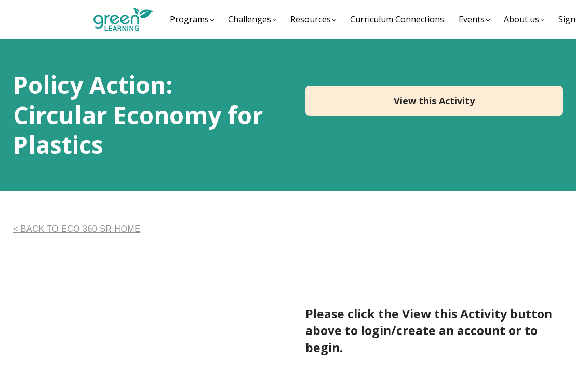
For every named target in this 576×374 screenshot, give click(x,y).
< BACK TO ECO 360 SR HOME (76, 228)
